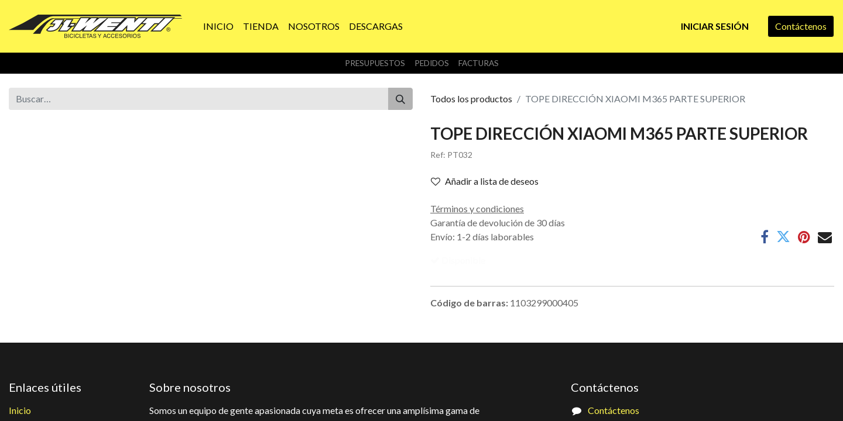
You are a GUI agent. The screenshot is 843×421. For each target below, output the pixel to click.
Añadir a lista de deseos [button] (485, 181)
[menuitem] (218, 26)
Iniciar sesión (715, 26)
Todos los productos (471, 98)
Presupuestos (375, 63)
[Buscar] (400, 99)
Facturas (478, 63)
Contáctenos (801, 26)
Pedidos (431, 63)
